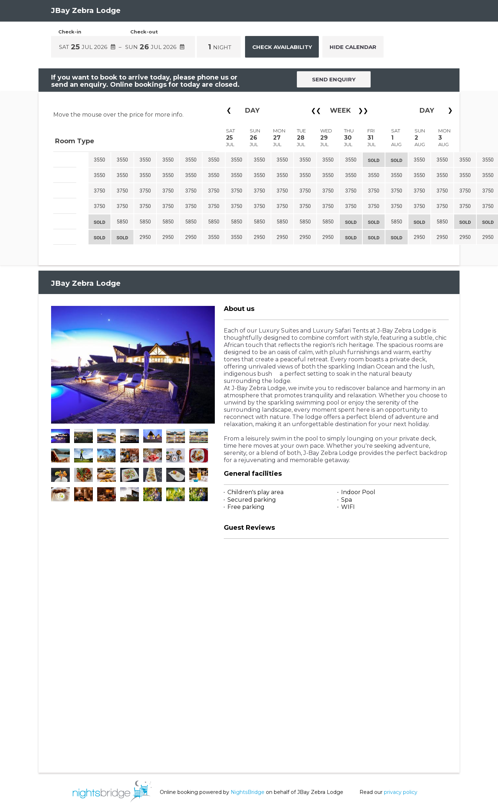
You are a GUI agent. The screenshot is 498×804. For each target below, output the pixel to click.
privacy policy (400, 792)
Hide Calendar (353, 47)
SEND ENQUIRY (334, 79)
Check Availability (282, 47)
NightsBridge (247, 792)
